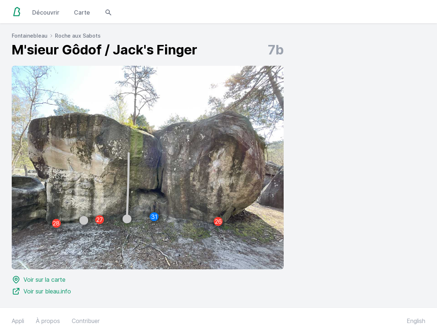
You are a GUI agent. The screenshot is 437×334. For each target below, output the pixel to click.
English (416, 320)
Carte (82, 12)
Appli (18, 320)
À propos (48, 320)
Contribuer (86, 320)
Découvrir (45, 12)
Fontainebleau (30, 36)
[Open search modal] (108, 11)
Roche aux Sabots (78, 36)
